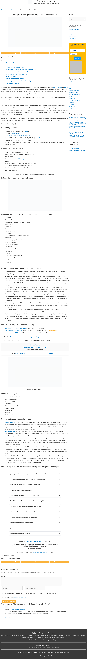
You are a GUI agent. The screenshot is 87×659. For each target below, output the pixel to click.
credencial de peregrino (19, 158)
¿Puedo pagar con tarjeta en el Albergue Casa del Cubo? (25, 483)
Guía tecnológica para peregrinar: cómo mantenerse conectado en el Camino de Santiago (77, 119)
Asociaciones (72, 108)
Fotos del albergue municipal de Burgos (15, 67)
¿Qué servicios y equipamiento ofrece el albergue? (23, 516)
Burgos (66, 87)
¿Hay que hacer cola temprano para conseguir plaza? (24, 494)
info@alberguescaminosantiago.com (40, 551)
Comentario (4, 575)
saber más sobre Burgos (34, 540)
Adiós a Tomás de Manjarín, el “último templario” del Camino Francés (76, 132)
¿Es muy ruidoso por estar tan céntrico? (21, 532)
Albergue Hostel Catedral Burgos (13, 329)
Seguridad (71, 102)
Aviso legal (34, 654)
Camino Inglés (73, 634)
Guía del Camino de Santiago (43, 632)
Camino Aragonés (50, 636)
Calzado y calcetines (74, 90)
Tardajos (50, 352)
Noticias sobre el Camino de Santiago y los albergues (43, 638)
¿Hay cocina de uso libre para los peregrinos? (22, 510)
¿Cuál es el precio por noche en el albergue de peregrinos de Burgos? (28, 478)
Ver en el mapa (39, 137)
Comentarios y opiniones (13, 82)
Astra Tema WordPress (62, 651)
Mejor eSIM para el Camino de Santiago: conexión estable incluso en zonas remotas (77, 123)
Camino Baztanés (60, 636)
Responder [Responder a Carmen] (8, 616)
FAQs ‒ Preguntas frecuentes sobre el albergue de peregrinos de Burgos (23, 80)
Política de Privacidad (20, 596)
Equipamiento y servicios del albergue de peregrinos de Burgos (21, 69)
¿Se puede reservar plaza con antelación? (21, 489)
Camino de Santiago (46, 1)
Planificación (72, 82)
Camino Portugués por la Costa (31, 634)
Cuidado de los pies (73, 92)
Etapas (70, 31)
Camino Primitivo (63, 634)
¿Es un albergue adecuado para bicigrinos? (21, 521)
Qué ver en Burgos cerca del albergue (15, 78)
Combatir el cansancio (74, 100)
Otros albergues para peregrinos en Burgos (16, 74)
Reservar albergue (73, 36)
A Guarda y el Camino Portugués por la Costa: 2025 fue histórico (77, 136)
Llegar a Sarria (72, 38)
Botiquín (71, 96)
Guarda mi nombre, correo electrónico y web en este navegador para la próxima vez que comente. (30, 592)
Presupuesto (72, 106)
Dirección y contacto (11, 62)
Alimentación (72, 98)
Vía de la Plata (81, 634)
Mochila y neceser (73, 86)
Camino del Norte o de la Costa (49, 634)
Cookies (53, 654)
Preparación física (73, 84)
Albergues (71, 34)
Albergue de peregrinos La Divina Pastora (16, 327)
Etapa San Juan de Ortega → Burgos (35, 346)
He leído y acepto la (15, 596)
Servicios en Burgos (11, 76)
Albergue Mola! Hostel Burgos (13, 332)
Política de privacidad (44, 654)
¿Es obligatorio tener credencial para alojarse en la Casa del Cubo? (28, 473)
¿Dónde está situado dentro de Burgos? (20, 527)
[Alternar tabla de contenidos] (2, 60)
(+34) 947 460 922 (15, 133)
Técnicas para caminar (74, 94)
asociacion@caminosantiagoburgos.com (19, 135)
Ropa (70, 88)
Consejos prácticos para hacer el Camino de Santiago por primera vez (77, 128)
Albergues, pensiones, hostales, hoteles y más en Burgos (25, 336)
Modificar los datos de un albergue (77, 150)
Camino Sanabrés (27, 636)
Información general (74, 29)
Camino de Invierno (38, 636)
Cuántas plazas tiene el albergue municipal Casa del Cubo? (26, 505)
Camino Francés (13, 9)
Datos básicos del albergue (12, 65)
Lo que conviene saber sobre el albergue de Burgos (18, 71)
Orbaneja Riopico (20, 352)
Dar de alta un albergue (74, 148)
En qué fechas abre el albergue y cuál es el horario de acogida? (27, 500)
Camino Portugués (16, 634)
